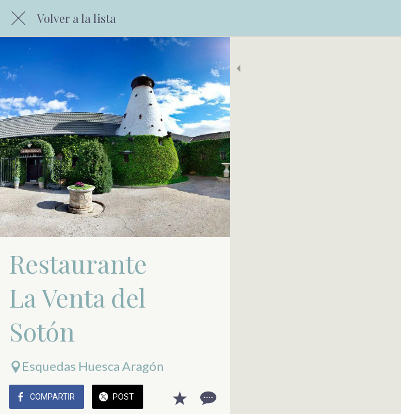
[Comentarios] (378, 398)
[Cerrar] (18, 18)
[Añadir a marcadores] (350, 398)
